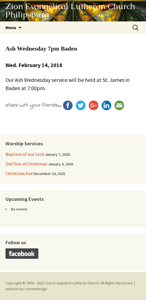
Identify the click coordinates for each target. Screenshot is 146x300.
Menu (10, 27)
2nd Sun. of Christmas (26, 164)
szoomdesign (36, 288)
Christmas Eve (19, 173)
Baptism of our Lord (24, 154)
